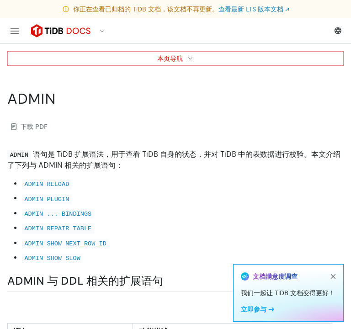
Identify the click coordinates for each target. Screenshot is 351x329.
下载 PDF (29, 126)
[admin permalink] (63, 98)
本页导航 (175, 58)
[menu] (14, 31)
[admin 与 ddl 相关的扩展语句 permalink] (170, 281)
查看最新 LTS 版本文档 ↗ (253, 9)
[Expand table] (334, 309)
